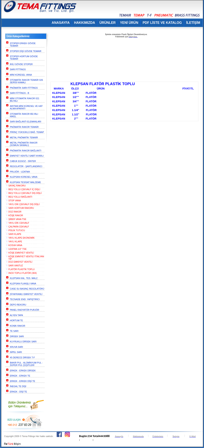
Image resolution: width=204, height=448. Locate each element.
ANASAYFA (61, 22)
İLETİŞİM (193, 22)
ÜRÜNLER (107, 22)
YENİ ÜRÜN (129, 22)
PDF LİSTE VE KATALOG (162, 22)
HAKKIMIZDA (84, 22)
